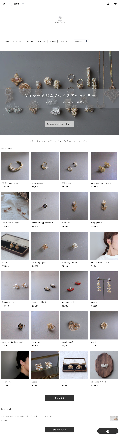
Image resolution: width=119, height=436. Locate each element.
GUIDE (30, 41)
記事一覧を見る (59, 429)
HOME (6, 41)
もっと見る (59, 398)
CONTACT (65, 41)
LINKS (52, 41)
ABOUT (41, 41)
